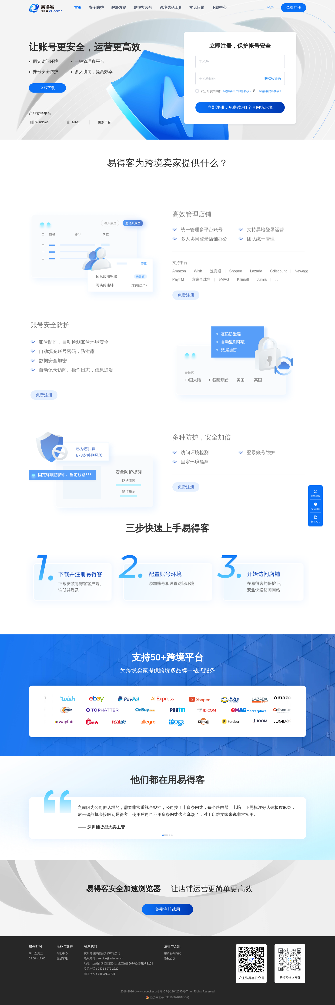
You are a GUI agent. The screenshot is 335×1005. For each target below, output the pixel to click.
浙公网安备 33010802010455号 (169, 997)
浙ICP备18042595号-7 (174, 991)
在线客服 (62, 958)
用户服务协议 (172, 953)
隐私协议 (169, 958)
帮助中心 (62, 953)
